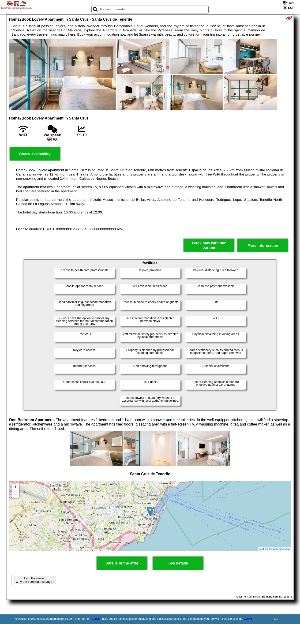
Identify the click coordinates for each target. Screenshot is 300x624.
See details (178, 563)
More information (263, 245)
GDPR (248, 618)
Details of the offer (121, 563)
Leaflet (263, 549)
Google (96, 618)
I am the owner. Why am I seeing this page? (34, 579)
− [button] (15, 494)
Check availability (34, 154)
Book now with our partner (209, 245)
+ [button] (15, 487)
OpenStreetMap (280, 549)
